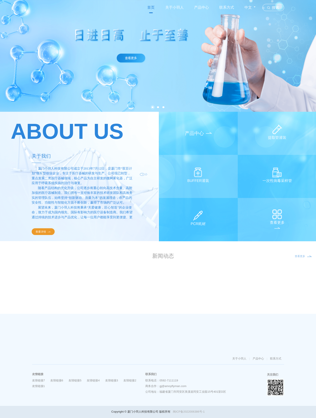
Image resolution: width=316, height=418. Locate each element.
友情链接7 (38, 380)
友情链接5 (75, 380)
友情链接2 (129, 380)
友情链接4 (93, 380)
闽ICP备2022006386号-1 (189, 411)
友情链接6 (56, 380)
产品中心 (201, 7)
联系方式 (226, 7)
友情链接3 (111, 380)
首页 (151, 7)
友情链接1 (38, 386)
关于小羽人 (174, 7)
